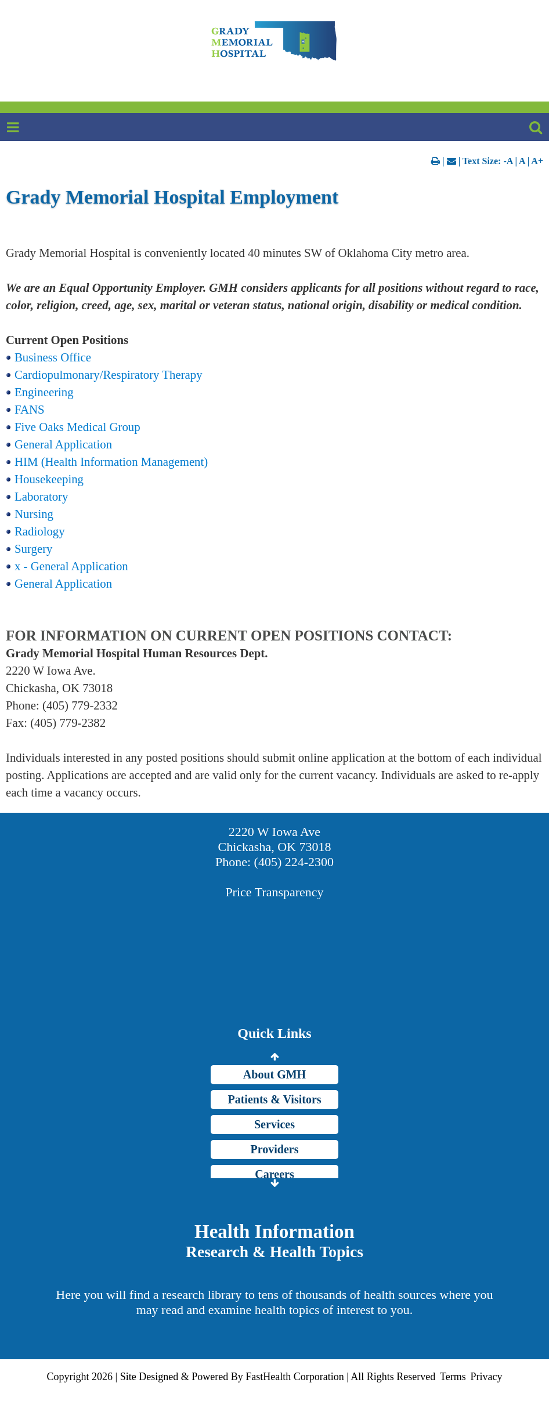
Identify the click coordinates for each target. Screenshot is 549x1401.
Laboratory (41, 496)
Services (274, 1124)
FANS (30, 409)
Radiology (40, 531)
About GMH (274, 1074)
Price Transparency (274, 892)
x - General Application (71, 566)
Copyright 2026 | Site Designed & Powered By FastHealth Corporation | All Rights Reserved (241, 1376)
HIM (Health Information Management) (111, 461)
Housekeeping (49, 479)
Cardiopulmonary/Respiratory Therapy (109, 374)
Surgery (33, 548)
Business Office (53, 357)
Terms (453, 1376)
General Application (63, 444)
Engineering (44, 392)
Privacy (486, 1376)
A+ (537, 161)
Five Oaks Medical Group (77, 426)
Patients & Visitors (274, 1099)
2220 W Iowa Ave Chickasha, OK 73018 (274, 839)
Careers (274, 1174)
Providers (275, 1149)
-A (507, 161)
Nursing (34, 513)
